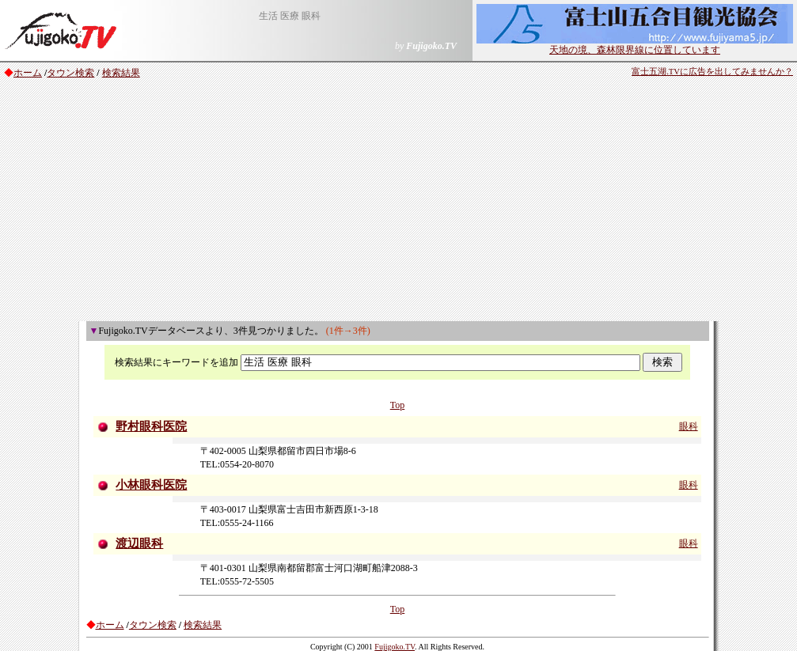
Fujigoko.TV (394, 646)
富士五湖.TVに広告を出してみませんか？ (712, 71)
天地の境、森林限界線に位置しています (634, 45)
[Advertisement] (398, 202)
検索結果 (121, 72)
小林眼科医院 (151, 485)
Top (397, 405)
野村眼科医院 (151, 426)
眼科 (688, 426)
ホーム (27, 72)
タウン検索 (70, 72)
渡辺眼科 (139, 543)
